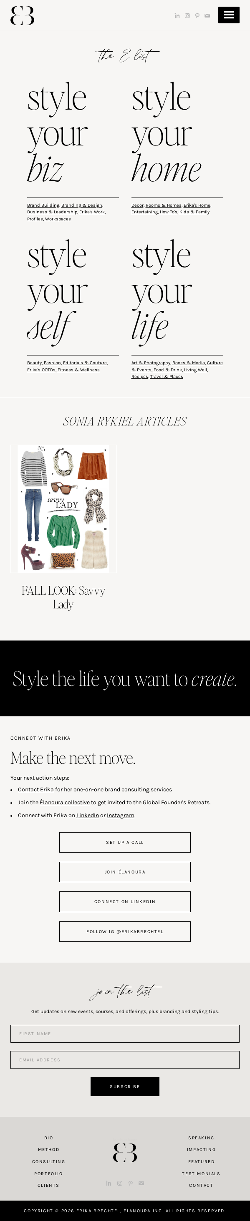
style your (57, 134)
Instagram (120, 815)
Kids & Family (194, 212)
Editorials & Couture (85, 362)
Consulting (49, 1161)
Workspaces (58, 219)
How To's (168, 212)
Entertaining (144, 212)
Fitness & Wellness (79, 370)
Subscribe (125, 1086)
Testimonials (201, 1173)
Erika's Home (197, 205)
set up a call (125, 842)
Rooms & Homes (164, 205)
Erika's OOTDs (41, 370)
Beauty (34, 362)
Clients (49, 1185)
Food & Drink (168, 370)
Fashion (52, 362)
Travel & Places (166, 376)
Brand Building (43, 205)
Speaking (201, 1138)
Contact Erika (36, 789)
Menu (229, 15)
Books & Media (188, 362)
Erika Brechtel (22, 15)
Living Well (195, 370)
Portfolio (48, 1173)
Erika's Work (92, 212)
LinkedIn (87, 815)
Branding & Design (81, 205)
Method (49, 1149)
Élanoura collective (65, 802)
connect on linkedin (125, 901)
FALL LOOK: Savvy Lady (64, 597)
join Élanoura (125, 872)
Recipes (139, 376)
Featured (201, 1161)
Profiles (35, 219)
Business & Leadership (52, 212)
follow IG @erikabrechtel (124, 931)
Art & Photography (150, 362)
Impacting (201, 1149)
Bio (48, 1138)
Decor (137, 205)
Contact (201, 1185)
